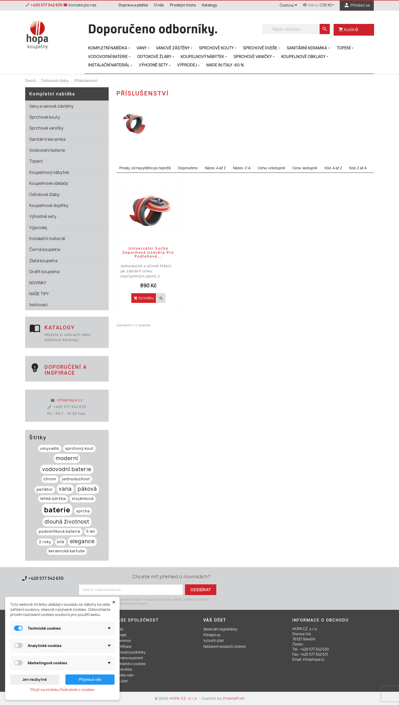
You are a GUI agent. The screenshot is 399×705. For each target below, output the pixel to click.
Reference (122, 640)
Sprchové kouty (218, 48)
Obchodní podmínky (130, 652)
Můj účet (121, 681)
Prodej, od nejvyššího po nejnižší (145, 168)
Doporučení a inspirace (66, 370)
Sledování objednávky (220, 629)
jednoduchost (76, 479)
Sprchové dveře (262, 48)
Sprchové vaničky (255, 56)
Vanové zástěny (174, 48)
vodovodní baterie (66, 469)
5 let (90, 531)
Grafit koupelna (44, 271)
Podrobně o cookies (130, 663)
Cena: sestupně (304, 168)
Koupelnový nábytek (204, 56)
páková (87, 488)
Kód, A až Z (333, 168)
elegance (82, 541)
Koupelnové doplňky (48, 205)
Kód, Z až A (357, 168)
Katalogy (209, 5)
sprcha (83, 511)
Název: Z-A (241, 168)
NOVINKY (37, 283)
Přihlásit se (211, 635)
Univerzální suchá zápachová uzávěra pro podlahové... (148, 252)
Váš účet (214, 620)
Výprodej (189, 65)
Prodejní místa (183, 5)
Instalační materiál (110, 65)
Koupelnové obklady (305, 56)
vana (65, 488)
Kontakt (120, 635)
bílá (60, 541)
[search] (325, 29)
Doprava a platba (133, 5)
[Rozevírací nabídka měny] (328, 5)
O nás (159, 5)
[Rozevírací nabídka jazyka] (289, 6)
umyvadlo (49, 448)
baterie (57, 509)
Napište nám (124, 675)
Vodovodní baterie (110, 56)
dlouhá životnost (67, 521)
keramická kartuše (67, 551)
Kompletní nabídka (109, 48)
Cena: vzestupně (271, 168)
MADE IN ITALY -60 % (225, 65)
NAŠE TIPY (39, 294)
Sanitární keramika (309, 48)
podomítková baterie (59, 531)
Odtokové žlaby (156, 56)
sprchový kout (79, 448)
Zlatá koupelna (43, 260)
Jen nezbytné (34, 679)
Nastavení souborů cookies (224, 646)
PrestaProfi (234, 698)
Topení (345, 48)
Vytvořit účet (213, 640)
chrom (50, 479)
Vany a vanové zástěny (51, 106)
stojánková (83, 498)
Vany (143, 48)
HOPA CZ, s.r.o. (184, 698)
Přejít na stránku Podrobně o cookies (62, 689)
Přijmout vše (90, 679)
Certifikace (123, 646)
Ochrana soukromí (128, 658)
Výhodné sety (155, 65)
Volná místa (123, 669)
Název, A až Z (215, 168)
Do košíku (144, 298)
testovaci (38, 304)
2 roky (45, 541)
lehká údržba (53, 498)
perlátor (45, 489)
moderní (67, 458)
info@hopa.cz (70, 400)
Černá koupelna (44, 249)
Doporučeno (188, 168)
